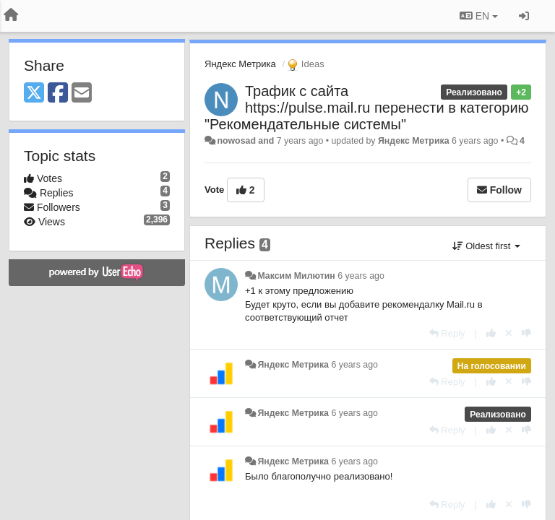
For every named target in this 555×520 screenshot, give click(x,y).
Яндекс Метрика (240, 63)
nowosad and (245, 141)
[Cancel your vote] (508, 333)
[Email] (82, 93)
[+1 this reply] (491, 333)
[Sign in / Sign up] (524, 16)
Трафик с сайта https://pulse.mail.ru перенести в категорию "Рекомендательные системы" (367, 107)
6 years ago (360, 276)
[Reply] (447, 333)
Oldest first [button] (486, 245)
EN (479, 16)
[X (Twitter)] (34, 93)
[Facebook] (58, 93)
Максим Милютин (296, 276)
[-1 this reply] (526, 333)
